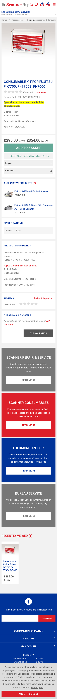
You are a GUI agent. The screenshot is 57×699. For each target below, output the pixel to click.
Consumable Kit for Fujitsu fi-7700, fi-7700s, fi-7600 (10, 566)
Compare (28, 171)
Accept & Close (28, 694)
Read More (28, 380)
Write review (41, 92)
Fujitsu (19, 230)
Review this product (43, 298)
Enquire (28, 163)
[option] (28, 13)
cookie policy (37, 687)
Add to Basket (28, 148)
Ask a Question (38, 333)
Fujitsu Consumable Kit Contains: (20, 265)
